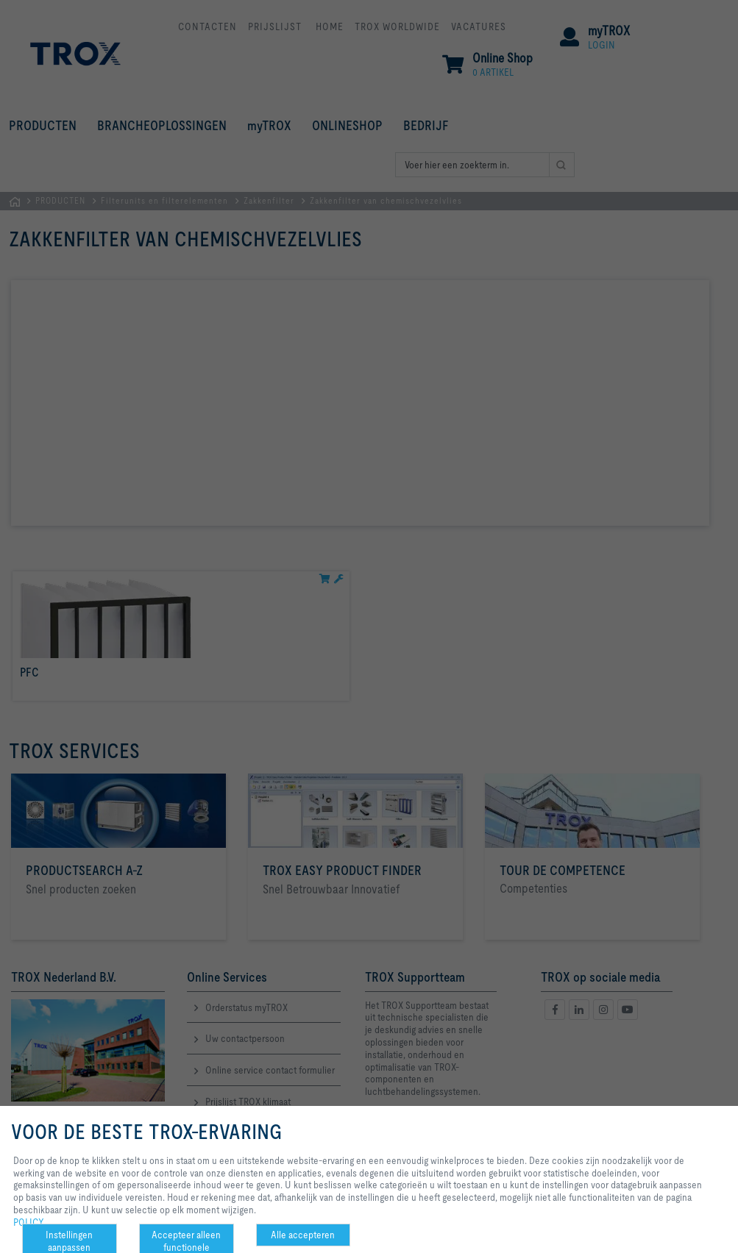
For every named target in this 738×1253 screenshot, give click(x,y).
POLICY (28, 1222)
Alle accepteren (303, 1234)
